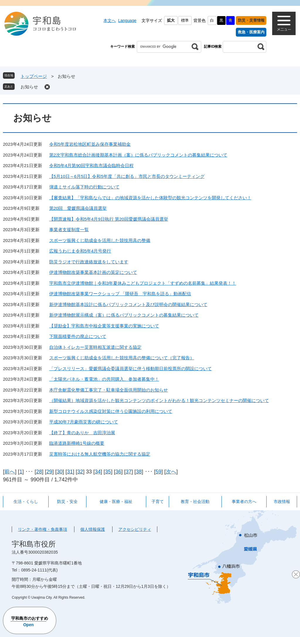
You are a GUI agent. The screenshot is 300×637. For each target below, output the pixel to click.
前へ (9, 472)
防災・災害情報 (251, 20)
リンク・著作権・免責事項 (42, 529)
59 (158, 472)
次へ (171, 472)
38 (139, 472)
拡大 (171, 20)
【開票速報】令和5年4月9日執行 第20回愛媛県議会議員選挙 (108, 219)
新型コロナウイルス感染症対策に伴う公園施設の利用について (110, 411)
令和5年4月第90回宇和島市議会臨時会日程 (91, 165)
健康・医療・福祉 (116, 501)
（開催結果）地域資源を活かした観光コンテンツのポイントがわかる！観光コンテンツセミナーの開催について (159, 400)
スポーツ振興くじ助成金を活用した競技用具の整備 (99, 240)
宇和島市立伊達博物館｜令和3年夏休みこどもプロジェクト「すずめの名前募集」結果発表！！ (142, 283)
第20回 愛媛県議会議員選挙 (78, 208)
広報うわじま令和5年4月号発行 (80, 250)
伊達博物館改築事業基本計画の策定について (93, 272)
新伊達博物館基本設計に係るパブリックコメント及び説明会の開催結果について (128, 304)
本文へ (109, 20)
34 (98, 472)
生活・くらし (25, 501)
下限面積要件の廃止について (77, 336)
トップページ (34, 76)
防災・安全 (67, 501)
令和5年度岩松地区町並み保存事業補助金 (90, 144)
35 (108, 472)
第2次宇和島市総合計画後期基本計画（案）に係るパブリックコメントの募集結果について (138, 154)
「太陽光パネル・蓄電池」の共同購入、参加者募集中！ (104, 379)
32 (80, 472)
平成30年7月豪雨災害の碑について (83, 421)
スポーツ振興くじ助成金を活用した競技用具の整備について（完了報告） (121, 357)
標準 (185, 20)
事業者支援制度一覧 (69, 229)
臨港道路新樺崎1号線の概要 (76, 443)
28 (39, 472)
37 (129, 472)
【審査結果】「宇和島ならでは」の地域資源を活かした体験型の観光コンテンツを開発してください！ (150, 197)
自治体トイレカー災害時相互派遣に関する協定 (95, 347)
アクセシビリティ (134, 529)
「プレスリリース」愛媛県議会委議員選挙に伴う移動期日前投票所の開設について (130, 368)
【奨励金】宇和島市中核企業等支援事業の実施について (104, 325)
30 (59, 472)
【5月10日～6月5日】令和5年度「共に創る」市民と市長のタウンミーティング (126, 176)
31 (70, 472)
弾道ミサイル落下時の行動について (84, 186)
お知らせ (29, 86)
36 (118, 472)
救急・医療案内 (251, 32)
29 (49, 472)
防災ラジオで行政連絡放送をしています (88, 261)
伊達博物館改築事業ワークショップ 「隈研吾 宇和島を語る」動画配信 (120, 293)
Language (127, 20)
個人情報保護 (92, 529)
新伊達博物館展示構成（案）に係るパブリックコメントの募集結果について (124, 315)
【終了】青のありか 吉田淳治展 (82, 432)
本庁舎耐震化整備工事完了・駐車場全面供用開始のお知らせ (108, 389)
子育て (157, 501)
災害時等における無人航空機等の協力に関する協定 (99, 453)
